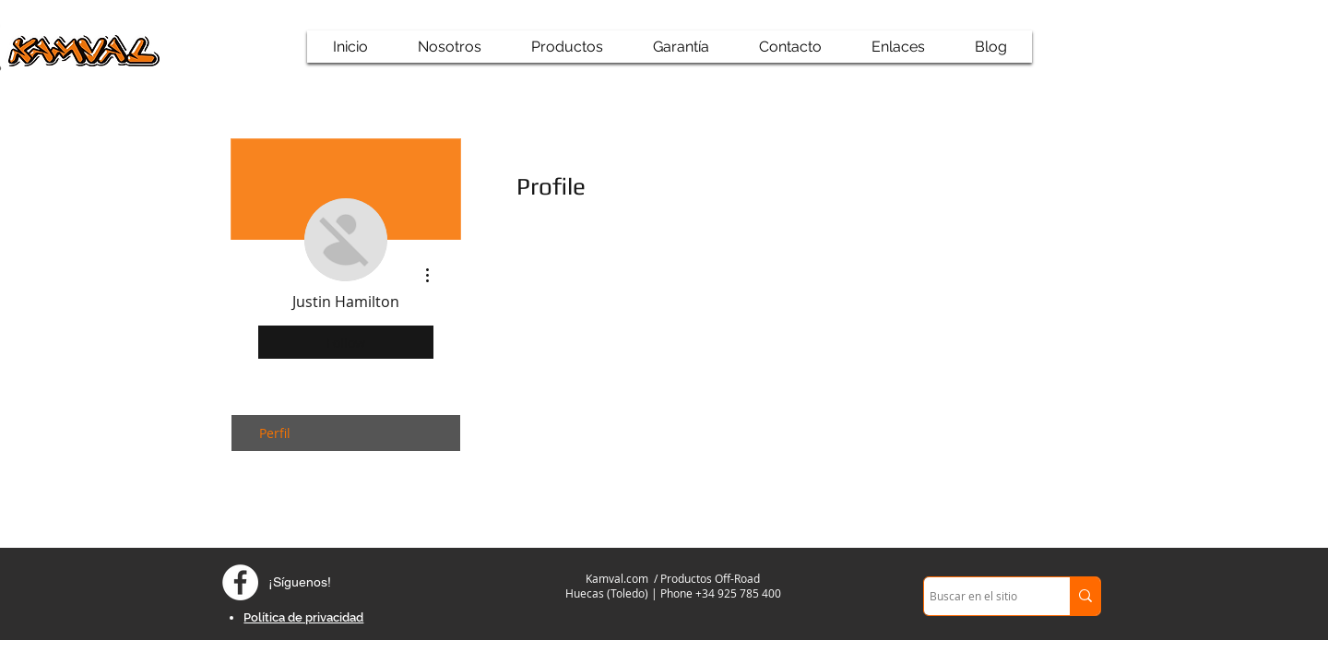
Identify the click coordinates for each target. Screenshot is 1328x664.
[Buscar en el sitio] (980, 596)
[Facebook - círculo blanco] (240, 582)
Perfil (274, 433)
